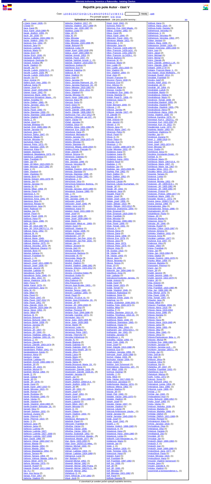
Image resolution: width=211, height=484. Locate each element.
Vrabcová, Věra (155, 243)
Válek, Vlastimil (30, 171)
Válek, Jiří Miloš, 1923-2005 (36, 164)
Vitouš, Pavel (112, 134)
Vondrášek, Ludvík (157, 90)
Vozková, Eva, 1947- (158, 241)
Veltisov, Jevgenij (73, 245)
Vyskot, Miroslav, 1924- (159, 456)
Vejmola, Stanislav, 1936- (77, 174)
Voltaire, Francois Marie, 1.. (161, 70)
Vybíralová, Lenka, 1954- (160, 384)
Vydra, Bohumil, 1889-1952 (161, 399)
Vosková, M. (154, 179)
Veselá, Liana (71, 354)
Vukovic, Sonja (155, 379)
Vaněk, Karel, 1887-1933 (35, 386)
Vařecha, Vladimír (31, 478)
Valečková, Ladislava (33, 156)
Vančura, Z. (28, 339)
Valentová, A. (29, 194)
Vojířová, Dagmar (114, 372)
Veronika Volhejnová (74, 337)
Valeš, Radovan (30, 208)
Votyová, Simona (156, 231)
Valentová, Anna (31, 196)
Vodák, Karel (112, 283)
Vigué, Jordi (70, 478)
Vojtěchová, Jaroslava (116, 381)
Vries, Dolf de (154, 354)
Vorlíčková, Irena (156, 152)
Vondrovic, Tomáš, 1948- (160, 100)
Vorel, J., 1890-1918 (157, 139)
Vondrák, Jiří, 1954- (157, 87)
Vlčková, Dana (113, 233)
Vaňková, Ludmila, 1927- (35, 431)
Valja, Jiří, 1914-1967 (33, 226)
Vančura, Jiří (29, 327)
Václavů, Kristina (31, 62)
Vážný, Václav (71, 119)
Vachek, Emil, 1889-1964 (35, 127)
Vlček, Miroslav (113, 218)
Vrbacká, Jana (155, 300)
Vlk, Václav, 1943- (115, 255)
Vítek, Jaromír (113, 122)
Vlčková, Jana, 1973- (116, 243)
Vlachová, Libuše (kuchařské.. (120, 184)
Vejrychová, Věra (73, 181)
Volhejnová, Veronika (158, 35)
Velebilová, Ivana (73, 208)
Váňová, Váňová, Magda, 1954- (38, 458)
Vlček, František (114, 216)
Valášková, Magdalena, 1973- (37, 154)
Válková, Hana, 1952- (33, 231)
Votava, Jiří (153, 216)
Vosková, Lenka (155, 176)
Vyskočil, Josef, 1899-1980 (161, 448)
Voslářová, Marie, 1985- (159, 196)
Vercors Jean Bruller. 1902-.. (78, 285)
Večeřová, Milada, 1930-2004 (79, 147)
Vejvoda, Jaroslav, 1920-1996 (79, 189)
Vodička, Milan (113, 307)
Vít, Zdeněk (111, 114)
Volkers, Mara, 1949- (158, 43)
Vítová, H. (111, 137)
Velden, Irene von (73, 206)
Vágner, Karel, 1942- (33, 92)
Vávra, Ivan (70, 77)
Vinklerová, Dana (114, 100)
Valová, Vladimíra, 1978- (35, 280)
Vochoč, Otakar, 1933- (117, 357)
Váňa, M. (27, 290)
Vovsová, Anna (155, 236)
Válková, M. (29, 233)
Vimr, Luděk (112, 65)
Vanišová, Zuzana (31, 414)
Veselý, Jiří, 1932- (73, 389)
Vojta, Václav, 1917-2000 (118, 379)
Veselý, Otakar (72, 411)
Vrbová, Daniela (155, 315)
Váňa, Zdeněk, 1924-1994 (35, 307)
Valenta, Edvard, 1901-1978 (36, 179)
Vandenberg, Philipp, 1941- (36, 349)
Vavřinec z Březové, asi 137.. (79, 117)
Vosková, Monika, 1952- (159, 181)
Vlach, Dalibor (113, 174)
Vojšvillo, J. (111, 374)
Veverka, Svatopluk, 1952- (77, 433)
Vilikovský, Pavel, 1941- (117, 38)
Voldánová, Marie (114, 441)
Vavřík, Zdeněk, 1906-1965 (78, 109)
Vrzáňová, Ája (154, 364)
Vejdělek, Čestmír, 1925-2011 (79, 169)
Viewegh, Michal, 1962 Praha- (79, 466)
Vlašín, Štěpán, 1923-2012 (119, 206)
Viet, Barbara (71, 458)
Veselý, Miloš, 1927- (74, 404)
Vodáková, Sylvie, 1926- (118, 297)
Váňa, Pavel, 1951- (32, 302)
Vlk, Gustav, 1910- (115, 250)
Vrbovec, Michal (155, 339)
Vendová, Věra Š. (73, 260)
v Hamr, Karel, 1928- (33, 23)
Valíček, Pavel (30, 213)
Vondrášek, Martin (156, 92)
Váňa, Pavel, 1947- (32, 297)
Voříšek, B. (153, 156)
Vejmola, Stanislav (73, 171)
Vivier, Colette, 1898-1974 (118, 147)
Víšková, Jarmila (114, 109)
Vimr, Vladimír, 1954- (116, 72)
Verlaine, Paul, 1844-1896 (77, 312)
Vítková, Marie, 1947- (116, 129)
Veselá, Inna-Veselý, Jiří (76, 349)
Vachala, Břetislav (31, 124)
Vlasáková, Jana (114, 191)
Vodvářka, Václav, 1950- (118, 339)
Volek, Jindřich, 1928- (116, 448)
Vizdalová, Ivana (114, 152)
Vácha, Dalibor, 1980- (33, 102)
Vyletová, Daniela (156, 431)
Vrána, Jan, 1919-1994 (159, 253)
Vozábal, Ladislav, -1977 (159, 238)
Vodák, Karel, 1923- (115, 285)
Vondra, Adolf (154, 80)
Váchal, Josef (29, 122)
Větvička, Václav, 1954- (76, 431)
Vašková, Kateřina (73, 70)
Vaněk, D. (28, 374)
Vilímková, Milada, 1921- (118, 40)
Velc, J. (68, 194)
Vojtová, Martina (114, 389)
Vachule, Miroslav (31, 139)
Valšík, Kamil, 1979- (32, 285)
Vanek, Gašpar (30, 377)
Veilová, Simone (72, 154)
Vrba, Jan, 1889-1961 (158, 290)
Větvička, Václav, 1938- (76, 428)
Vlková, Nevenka (114, 260)
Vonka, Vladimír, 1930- (159, 114)
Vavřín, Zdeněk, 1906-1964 (78, 112)
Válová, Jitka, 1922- (32, 278)
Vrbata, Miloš (154, 302)
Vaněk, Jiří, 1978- (31, 381)
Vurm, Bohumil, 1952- (158, 381)
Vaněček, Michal (31, 369)
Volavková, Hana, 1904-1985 (120, 433)
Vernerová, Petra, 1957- (76, 332)
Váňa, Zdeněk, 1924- (33, 305)
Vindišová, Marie (114, 87)
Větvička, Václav (73, 426)
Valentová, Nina (30, 201)
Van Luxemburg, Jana (33, 288)
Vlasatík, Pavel (113, 194)
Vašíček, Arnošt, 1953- (75, 55)
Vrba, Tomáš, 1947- (157, 297)
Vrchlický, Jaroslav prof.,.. (160, 347)
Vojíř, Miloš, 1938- (115, 369)
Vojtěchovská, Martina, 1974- (120, 384)
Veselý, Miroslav (72, 406)
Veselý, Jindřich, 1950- (76, 384)
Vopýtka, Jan (154, 134)
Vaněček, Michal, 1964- (34, 372)
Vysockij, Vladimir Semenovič (162, 461)
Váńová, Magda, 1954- (34, 446)
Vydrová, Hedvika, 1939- (159, 406)
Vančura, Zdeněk (31, 342)
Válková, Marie (30, 236)
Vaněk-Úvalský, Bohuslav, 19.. (37, 406)
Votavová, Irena (155, 221)
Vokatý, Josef (112, 401)
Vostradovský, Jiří (156, 211)
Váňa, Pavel (29, 295)
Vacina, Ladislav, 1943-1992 (36, 38)
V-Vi (113, 16)
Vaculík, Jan (29, 67)
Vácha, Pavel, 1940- (33, 109)
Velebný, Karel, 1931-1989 (77, 211)
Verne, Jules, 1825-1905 (76, 320)
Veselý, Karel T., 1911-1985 (78, 399)
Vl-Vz (118, 16)
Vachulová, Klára (31, 142)
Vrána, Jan (153, 250)
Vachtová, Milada (31, 137)
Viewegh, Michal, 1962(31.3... (79, 468)
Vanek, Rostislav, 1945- (34, 396)
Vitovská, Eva (112, 142)
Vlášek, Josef (112, 196)
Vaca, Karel (28, 28)
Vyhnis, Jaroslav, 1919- (159, 424)
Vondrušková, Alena (157, 109)
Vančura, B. (28, 315)
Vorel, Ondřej (154, 149)
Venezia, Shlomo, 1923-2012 (78, 268)
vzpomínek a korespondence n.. (163, 470)
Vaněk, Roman (30, 391)
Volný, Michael (155, 55)
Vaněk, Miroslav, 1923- (34, 389)
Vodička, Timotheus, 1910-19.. (120, 315)
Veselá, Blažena (72, 342)
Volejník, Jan (112, 443)
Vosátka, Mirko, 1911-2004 (161, 171)
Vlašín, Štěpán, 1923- (116, 203)
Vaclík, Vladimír (30, 65)
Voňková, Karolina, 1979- (160, 117)
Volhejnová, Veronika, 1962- (161, 38)
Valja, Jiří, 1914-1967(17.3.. (36, 228)
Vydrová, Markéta (156, 409)
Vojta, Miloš (111, 377)
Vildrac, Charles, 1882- (117, 30)
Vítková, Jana (112, 127)
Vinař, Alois (111, 75)
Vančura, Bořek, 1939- (34, 322)
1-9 (65, 14)
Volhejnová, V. (155, 33)
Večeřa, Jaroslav (73, 137)
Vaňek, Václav (30, 399)
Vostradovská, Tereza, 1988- (161, 208)
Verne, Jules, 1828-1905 (76, 322)
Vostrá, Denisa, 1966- (158, 203)
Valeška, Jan (29, 211)
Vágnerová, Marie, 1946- (35, 95)
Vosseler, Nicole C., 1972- (160, 198)
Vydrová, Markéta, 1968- (159, 411)
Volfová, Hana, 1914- (158, 25)
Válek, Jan (28, 161)
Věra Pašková (71, 280)
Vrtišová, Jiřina (155, 359)
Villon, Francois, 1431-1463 (119, 53)
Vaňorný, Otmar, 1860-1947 (36, 441)
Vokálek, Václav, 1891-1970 (119, 396)
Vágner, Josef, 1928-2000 (35, 90)
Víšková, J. (111, 107)
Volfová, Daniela (114, 478)
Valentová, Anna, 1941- (34, 198)
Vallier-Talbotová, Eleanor (35, 248)
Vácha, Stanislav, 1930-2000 (37, 114)
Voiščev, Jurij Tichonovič (118, 364)
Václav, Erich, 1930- (32, 55)
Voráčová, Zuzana (156, 137)
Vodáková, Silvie (114, 295)
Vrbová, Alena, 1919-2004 (160, 310)
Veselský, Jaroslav (74, 374)
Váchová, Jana (30, 132)
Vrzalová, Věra (155, 362)
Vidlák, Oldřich (72, 448)
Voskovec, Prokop (156, 191)
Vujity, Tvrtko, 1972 (157, 377)
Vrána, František (156, 248)
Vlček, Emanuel (113, 211)
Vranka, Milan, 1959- (158, 260)
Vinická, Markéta (114, 95)
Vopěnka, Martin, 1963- (159, 129)
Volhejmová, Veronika (158, 30)
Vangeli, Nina (29, 409)
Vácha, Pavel (29, 107)
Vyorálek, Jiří (154, 436)
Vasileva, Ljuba (72, 30)
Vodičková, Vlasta (114, 325)
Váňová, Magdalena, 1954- (36, 451)
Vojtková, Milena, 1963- (117, 386)
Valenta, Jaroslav (31, 184)
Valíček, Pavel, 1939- (33, 216)
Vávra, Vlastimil (72, 92)
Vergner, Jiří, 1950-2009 (76, 305)
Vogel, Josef (112, 344)
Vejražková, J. (71, 179)
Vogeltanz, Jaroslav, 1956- (119, 352)
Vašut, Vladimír (72, 75)
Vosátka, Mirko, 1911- (158, 169)
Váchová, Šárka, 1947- (34, 134)
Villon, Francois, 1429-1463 (119, 48)
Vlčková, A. (111, 228)
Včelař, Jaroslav (72, 122)
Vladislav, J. (112, 164)
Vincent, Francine (114, 77)
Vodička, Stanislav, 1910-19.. (120, 312)
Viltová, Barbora (114, 58)
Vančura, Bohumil (31, 317)
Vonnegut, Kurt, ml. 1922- (160, 124)
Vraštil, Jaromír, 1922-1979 (161, 278)
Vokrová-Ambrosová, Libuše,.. (120, 411)
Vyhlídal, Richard (156, 419)
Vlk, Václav (111, 253)
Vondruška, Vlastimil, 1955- (161, 107)
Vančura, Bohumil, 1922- (35, 320)
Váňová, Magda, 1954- (34, 448)
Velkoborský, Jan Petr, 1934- (78, 238)
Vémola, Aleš (71, 248)
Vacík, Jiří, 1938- (31, 35)
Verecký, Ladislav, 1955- (76, 292)
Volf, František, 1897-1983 (119, 461)
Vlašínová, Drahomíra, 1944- (120, 208)
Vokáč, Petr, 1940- (115, 394)
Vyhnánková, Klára (157, 421)
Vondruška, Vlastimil (157, 105)
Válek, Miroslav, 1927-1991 (36, 166)
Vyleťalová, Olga (156, 428)
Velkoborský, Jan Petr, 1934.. (79, 241)
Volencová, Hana (114, 453)
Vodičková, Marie (114, 317)
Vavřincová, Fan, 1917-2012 (78, 114)
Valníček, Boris (30, 250)
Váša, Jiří (69, 33)
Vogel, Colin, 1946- (115, 342)
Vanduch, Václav (31, 357)
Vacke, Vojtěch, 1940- (33, 40)
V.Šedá (26, 25)
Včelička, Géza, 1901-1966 (78, 127)
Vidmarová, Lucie (73, 456)
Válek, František (31, 159)
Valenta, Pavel (30, 191)
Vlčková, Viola (113, 248)
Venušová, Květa (73, 275)
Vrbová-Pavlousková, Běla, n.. (162, 337)
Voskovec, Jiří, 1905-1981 (160, 186)
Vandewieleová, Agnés (34, 352)
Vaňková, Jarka (30, 426)
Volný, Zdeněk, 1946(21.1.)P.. (162, 62)
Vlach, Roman (113, 179)
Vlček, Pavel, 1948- (115, 223)
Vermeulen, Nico (73, 317)
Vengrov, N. (70, 270)
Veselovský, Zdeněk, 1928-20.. (79, 372)
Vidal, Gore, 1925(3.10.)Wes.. (79, 443)
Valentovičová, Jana (32, 206)
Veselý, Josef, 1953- (74, 394)
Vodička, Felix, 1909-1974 (118, 305)
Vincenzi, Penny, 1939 (117, 80)
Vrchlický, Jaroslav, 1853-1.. (161, 349)
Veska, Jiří (70, 416)
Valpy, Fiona (29, 283)
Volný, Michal (154, 58)
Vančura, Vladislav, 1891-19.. (37, 334)
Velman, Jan (71, 243)
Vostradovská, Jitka (157, 206)
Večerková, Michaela (75, 134)
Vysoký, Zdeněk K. (157, 466)
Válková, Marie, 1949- (33, 238)
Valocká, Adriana (31, 253)
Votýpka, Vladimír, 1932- (159, 233)
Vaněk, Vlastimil (30, 401)
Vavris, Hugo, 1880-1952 (77, 97)
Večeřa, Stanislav (73, 144)
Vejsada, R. (70, 186)
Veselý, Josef (71, 391)
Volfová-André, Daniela (159, 28)
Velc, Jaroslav (71, 196)
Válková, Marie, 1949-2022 (36, 241)
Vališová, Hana (30, 218)
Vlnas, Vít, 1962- (114, 268)
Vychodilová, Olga (156, 426)
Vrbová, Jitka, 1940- (157, 332)
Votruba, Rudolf (155, 226)
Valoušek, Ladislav (32, 270)
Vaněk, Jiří (28, 379)
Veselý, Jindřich (72, 379)
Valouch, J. (28, 258)
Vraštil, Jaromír (155, 273)
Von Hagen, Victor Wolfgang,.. (162, 72)
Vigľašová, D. (71, 473)
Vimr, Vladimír (113, 70)
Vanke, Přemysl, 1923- (34, 419)
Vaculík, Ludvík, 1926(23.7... (36, 70)
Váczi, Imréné (29, 80)
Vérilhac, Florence (73, 310)
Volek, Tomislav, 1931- (117, 451)
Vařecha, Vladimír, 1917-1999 (79, 25)
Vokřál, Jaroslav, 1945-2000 (119, 416)
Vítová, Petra (112, 139)
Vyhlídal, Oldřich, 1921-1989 (161, 416)
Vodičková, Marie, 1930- (118, 320)
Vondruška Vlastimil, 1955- (160, 102)
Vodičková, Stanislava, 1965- (120, 322)
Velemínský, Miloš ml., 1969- (78, 223)
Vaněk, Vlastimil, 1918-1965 (36, 404)
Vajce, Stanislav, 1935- (34, 147)
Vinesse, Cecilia (114, 90)
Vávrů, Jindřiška (72, 107)
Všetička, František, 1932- (160, 369)
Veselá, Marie (71, 357)
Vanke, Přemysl (30, 416)
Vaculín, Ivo (28, 77)
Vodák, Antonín (113, 280)
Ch (85, 14)
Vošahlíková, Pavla (157, 213)
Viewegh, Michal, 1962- (76, 470)
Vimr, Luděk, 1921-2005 (117, 67)
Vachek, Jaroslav (31, 129)
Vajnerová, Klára (31, 149)
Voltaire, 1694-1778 (157, 67)
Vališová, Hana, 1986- (33, 221)
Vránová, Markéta (156, 263)
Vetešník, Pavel (72, 421)
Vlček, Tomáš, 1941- (116, 226)
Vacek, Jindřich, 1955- (34, 33)
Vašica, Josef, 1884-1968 (77, 53)
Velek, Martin (71, 221)
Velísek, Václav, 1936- (75, 231)
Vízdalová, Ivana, (114, 156)
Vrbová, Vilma (154, 334)
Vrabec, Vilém (154, 245)
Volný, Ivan (153, 50)
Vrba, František (155, 285)
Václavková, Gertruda (33, 60)
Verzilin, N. (70, 339)
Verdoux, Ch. (71, 288)
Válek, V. (27, 169)
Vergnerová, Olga (73, 307)
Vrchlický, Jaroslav (157, 344)
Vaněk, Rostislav (31, 394)
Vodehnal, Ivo (112, 300)
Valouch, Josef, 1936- (33, 265)
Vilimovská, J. (113, 43)
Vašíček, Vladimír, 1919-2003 (79, 62)
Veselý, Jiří (70, 386)
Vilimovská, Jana (114, 45)
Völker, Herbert (155, 40)
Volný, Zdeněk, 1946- (158, 65)
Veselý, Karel (71, 396)
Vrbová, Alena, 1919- (158, 307)
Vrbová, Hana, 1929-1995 (160, 322)
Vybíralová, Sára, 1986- (159, 386)
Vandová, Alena (30, 354)
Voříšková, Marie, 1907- (159, 164)
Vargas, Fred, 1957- (32, 475)
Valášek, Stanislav (32, 152)
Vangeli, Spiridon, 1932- (34, 411)
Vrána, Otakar (154, 255)
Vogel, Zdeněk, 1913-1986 (119, 347)
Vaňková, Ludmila (31, 428)
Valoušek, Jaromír (32, 268)
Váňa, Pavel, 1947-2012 (34, 300)
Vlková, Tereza (113, 263)
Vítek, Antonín (113, 119)
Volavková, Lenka (114, 436)
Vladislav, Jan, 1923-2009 (118, 169)
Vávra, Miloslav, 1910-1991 (78, 87)
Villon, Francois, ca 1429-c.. (119, 55)
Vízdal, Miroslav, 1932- (117, 149)
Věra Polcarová (72, 283)
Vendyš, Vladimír (73, 263)
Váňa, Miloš (29, 292)
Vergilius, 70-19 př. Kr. (75, 297)
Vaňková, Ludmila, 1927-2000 (37, 436)
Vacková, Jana (30, 45)
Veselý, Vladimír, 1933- (76, 414)
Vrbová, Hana (154, 320)
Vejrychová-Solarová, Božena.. (79, 184)
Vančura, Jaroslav (31, 325)
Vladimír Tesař (113, 161)
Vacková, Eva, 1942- (33, 43)
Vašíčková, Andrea (74, 65)
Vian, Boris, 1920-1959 (76, 441)
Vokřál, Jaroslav (114, 414)
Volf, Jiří (110, 466)
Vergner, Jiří (70, 302)
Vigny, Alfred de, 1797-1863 (78, 475)
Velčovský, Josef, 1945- (76, 203)
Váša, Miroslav (72, 38)
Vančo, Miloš (29, 312)
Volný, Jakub (154, 53)
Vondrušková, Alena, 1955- (161, 112)
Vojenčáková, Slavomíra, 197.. (121, 367)
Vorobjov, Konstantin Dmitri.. (161, 154)
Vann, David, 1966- (32, 438)
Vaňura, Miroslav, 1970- (34, 463)
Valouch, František (32, 255)
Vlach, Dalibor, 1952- (116, 176)
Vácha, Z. (27, 119)
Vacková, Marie (30, 50)
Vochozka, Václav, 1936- (118, 359)
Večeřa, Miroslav (73, 142)
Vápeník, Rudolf (31, 466)
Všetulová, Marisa (156, 374)
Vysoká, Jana (154, 463)
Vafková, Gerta (30, 85)
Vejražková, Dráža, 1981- (77, 176)
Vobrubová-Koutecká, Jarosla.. (121, 278)
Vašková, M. (70, 72)
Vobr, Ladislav (113, 275)
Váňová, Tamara (31, 453)
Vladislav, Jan (113, 166)
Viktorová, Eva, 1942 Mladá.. (120, 28)
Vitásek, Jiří (112, 117)
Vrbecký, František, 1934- (160, 305)
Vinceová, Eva (113, 82)
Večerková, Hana (73, 132)
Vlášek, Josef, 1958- (116, 201)
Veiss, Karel (70, 166)
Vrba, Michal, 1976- (157, 292)
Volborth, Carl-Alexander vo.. (120, 438)
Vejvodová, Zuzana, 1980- (77, 191)
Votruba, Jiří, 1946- (157, 223)
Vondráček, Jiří (155, 85)
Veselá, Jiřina (71, 352)
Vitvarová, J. (112, 144)
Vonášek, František (157, 77)
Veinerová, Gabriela (74, 156)
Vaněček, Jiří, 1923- (32, 367)
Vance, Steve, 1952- (33, 310)
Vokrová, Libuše (114, 409)
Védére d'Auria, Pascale (76, 149)
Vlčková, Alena (113, 231)
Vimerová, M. (112, 60)
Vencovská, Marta (73, 258)
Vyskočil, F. (153, 443)
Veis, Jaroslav (71, 159)
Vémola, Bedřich (73, 250)
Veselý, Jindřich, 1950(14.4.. (78, 381)
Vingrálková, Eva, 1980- (117, 92)
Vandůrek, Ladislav (32, 359)
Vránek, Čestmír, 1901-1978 (161, 258)
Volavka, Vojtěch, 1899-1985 (120, 426)
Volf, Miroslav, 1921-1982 (118, 473)
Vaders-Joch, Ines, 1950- (35, 82)
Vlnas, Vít (111, 265)
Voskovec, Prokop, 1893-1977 (162, 194)
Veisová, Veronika (73, 164)
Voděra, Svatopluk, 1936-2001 (120, 302)
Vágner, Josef (29, 87)
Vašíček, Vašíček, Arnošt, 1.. (78, 60)
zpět (152, 14)
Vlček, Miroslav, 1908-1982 (119, 221)
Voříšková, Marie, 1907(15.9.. (162, 161)
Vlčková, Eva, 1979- (116, 238)
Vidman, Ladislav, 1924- (76, 451)
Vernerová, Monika (74, 330)
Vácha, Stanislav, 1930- (34, 112)
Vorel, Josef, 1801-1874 (159, 144)
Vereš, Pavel (71, 295)
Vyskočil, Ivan (154, 446)
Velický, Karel (71, 226)
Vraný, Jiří (153, 270)
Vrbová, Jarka (154, 325)
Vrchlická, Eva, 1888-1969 (160, 342)
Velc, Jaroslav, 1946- (75, 198)
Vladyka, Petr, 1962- (116, 171)
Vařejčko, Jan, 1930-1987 (77, 28)
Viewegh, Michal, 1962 (76, 463)
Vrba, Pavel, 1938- (157, 295)
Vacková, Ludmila (31, 48)
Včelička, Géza (72, 124)
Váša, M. (69, 35)
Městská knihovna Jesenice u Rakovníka (97, 1)
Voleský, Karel (113, 456)
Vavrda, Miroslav (73, 95)
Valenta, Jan (29, 181)
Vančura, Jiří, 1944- (32, 332)
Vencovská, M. (72, 255)
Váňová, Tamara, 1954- (34, 456)
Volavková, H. (113, 428)
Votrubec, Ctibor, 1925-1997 (161, 228)
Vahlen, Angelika (31, 100)
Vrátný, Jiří (153, 280)
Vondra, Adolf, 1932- (157, 82)
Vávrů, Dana (71, 105)
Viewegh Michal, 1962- (76, 461)
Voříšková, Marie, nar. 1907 (161, 166)
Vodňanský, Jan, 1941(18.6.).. (120, 330)
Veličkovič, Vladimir (74, 228)
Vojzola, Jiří (111, 391)
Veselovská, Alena (73, 367)
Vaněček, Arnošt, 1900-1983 (36, 362)
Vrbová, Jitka (154, 330)
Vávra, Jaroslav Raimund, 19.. (79, 82)
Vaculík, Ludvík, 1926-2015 (36, 75)
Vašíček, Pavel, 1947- (75, 58)
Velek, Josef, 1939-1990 (76, 218)
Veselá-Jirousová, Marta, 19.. (79, 364)
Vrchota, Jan (154, 352)
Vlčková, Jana (113, 241)
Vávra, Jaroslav (72, 80)
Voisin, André (112, 362)
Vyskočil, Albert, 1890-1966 (161, 441)
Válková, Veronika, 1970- (35, 245)
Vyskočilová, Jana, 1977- (160, 451)
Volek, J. (110, 446)
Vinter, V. (110, 102)
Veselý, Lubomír (72, 401)
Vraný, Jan (153, 268)
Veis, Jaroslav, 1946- (75, 161)
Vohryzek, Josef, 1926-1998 (119, 354)
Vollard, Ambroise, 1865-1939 (162, 48)
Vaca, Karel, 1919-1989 (34, 30)
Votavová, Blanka (156, 218)
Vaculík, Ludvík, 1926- (34, 72)
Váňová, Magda (30, 443)
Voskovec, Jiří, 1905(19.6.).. (161, 184)
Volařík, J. (111, 424)
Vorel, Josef (153, 142)
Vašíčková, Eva (72, 67)
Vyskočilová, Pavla (157, 453)
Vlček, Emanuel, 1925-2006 (119, 213)
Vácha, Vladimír (31, 117)
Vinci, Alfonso (112, 85)
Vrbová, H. (153, 317)
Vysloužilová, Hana (157, 458)
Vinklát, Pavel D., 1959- (117, 97)
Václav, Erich (29, 53)
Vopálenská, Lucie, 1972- (160, 127)
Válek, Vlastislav (31, 174)
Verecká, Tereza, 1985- (76, 290)
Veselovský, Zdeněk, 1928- (78, 369)
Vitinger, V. (111, 124)
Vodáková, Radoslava (116, 292)
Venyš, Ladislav (72, 278)
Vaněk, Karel (29, 384)
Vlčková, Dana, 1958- (116, 236)
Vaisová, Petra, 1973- (33, 144)
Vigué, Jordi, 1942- (115, 23)
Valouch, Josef (30, 260)
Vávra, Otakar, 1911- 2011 (77, 90)
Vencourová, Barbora (75, 253)
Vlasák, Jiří (111, 186)
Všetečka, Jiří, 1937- (158, 367)
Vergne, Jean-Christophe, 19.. (79, 300)
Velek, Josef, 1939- (74, 216)
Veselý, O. (70, 409)
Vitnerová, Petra (114, 132)
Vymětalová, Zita (156, 433)
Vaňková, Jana (30, 424)
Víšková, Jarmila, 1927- (117, 112)
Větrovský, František (74, 424)
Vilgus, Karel (112, 33)
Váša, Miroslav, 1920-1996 (77, 43)
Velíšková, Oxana (73, 233)
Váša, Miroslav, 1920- (75, 40)
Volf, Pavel (111, 475)
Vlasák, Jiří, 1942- (115, 189)
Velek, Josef (70, 213)
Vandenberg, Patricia (33, 347)
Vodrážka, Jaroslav (115, 334)
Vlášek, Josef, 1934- (116, 198)
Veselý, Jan (70, 377)
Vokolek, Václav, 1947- (117, 404)
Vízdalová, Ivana (114, 154)
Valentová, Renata (32, 203)
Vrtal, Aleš (153, 357)
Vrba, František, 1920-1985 (161, 288)
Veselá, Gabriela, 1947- (76, 347)
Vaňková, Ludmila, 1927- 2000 (37, 433)
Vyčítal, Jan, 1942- (157, 394)
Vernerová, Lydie (73, 327)
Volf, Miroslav (112, 470)
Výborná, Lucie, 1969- (158, 389)
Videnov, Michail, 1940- (76, 446)
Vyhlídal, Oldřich (156, 414)
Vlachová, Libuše (114, 181)
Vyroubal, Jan (154, 438)
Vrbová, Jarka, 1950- (158, 327)
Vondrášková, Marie (157, 97)
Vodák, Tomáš (113, 288)
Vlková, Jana (112, 258)
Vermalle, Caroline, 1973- (77, 315)
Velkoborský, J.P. (73, 236)
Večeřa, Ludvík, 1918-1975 (78, 139)
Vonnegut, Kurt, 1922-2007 (161, 122)
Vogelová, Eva (113, 349)
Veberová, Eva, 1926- (75, 129)
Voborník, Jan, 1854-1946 (118, 270)
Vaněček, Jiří (29, 364)
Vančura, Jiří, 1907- (32, 330)
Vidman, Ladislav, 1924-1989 (79, 453)
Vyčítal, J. (152, 391)
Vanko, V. (27, 421)
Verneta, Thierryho (74, 334)
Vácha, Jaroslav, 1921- (34, 105)
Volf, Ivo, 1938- (113, 463)
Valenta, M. (28, 186)
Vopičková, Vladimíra (158, 132)
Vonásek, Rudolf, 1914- (159, 75)
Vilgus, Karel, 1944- (115, 35)
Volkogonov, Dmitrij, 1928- (160, 45)
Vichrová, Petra (113, 25)
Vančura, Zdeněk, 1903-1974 (37, 344)
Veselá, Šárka (71, 362)
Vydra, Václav (154, 404)
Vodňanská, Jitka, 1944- (117, 327)
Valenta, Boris (30, 176)
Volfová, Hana (154, 23)
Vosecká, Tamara (156, 174)
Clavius (131, 1)
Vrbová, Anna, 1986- (157, 312)
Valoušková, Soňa (32, 273)
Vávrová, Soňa (72, 102)
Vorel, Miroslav (155, 147)
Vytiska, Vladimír (156, 468)
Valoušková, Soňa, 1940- (35, 275)
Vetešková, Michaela (75, 419)
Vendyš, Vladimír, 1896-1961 (78, 265)
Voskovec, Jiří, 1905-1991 (160, 189)
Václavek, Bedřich (32, 58)
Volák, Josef (112, 419)
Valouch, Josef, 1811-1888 (36, 263)
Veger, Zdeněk (72, 152)
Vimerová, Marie (114, 62)
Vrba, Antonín (154, 283)
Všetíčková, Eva (155, 372)
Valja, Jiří (27, 223)
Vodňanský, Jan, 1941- (117, 332)
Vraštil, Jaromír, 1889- (158, 275)
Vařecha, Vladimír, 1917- (76, 23)
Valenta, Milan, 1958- (33, 189)
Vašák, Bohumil (72, 45)
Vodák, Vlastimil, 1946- (117, 290)
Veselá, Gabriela (73, 344)
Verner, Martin (71, 325)
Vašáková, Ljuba (73, 48)
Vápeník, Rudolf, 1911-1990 (36, 468)
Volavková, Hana (114, 431)
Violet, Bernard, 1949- (116, 105)
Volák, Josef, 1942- (115, 421)
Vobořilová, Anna (114, 273)
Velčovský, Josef (73, 201)
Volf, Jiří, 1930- (113, 468)
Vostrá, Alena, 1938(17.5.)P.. (161, 201)
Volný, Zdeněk (155, 60)
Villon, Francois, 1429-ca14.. (120, 50)
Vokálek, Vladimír (114, 399)
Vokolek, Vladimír (114, 406)
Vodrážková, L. (113, 337)
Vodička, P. (111, 310)
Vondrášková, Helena (158, 95)
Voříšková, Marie (156, 159)
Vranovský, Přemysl (157, 265)
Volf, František (113, 458)
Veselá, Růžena (72, 359)
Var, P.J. (27, 470)
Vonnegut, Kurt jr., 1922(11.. (161, 119)
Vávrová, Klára (72, 100)
